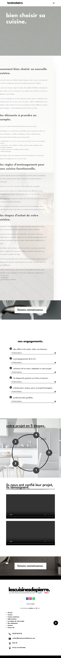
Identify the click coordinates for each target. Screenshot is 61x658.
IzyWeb (31, 608)
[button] (56, 623)
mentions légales (30, 603)
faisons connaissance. (30, 310)
